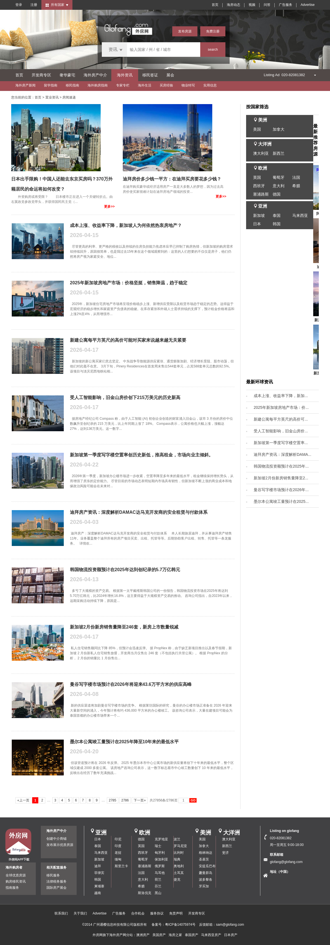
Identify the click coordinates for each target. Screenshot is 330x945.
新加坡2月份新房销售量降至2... (281, 478)
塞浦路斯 (261, 194)
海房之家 (175, 935)
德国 (276, 194)
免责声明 (176, 913)
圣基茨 (204, 859)
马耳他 (160, 873)
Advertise (308, 5)
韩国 (276, 224)
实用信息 (210, 85)
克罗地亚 (161, 839)
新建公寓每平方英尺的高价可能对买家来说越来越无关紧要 (128, 340)
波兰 (177, 839)
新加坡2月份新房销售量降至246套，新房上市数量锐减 (124, 627)
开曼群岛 (205, 873)
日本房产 (230, 935)
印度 (118, 846)
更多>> (109, 206)
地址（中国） (280, 872)
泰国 (276, 215)
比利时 (179, 853)
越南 (97, 893)
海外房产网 (117, 935)
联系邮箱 (276, 855)
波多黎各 (205, 879)
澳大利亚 (261, 153)
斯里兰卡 (121, 866)
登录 (18, 5)
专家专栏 (122, 85)
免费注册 (213, 31)
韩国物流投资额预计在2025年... (281, 466)
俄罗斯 (160, 866)
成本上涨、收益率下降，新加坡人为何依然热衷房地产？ (126, 225)
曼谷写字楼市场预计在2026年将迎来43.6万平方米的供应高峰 (131, 684)
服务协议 (157, 913)
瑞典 (177, 859)
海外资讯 (125, 75)
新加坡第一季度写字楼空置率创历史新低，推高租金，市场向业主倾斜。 (141, 454)
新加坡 (259, 215)
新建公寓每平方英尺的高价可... (281, 419)
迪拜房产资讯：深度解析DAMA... (282, 454)
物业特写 (188, 85)
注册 (33, 5)
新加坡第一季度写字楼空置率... (281, 442)
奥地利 (179, 866)
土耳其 (179, 873)
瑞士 (158, 846)
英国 (257, 177)
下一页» (140, 800)
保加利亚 (161, 859)
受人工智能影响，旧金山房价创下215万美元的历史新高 (125, 397)
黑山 (158, 893)
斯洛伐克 (144, 893)
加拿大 (278, 129)
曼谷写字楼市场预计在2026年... (281, 489)
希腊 (296, 186)
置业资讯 (52, 97)
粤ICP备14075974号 (180, 925)
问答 (267, 5)
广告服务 (285, 5)
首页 (215, 5)
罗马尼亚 (180, 846)
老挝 (118, 853)
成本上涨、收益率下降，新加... (281, 395)
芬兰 (158, 886)
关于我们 (80, 913)
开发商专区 (41, 75)
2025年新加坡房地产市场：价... (281, 407)
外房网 (98, 935)
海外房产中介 (95, 75)
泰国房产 (191, 935)
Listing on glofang (284, 831)
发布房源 (185, 31)
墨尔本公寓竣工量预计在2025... (281, 501)
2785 (112, 800)
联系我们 (61, 913)
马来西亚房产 (211, 935)
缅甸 (118, 859)
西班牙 (259, 186)
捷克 (177, 879)
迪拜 (97, 866)
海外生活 (144, 85)
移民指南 (72, 85)
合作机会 (138, 913)
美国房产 (159, 935)
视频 (252, 5)
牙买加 (204, 886)
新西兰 (278, 153)
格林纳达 (205, 853)
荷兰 (158, 879)
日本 (257, 224)
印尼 (118, 839)
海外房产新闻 (25, 85)
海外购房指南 (98, 85)
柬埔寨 (99, 886)
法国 (296, 177)
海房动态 (233, 5)
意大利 (278, 186)
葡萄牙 (278, 177)
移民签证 (150, 75)
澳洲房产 (143, 935)
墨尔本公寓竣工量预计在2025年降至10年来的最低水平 (124, 741)
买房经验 (166, 85)
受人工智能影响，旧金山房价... (281, 431)
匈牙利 (160, 853)
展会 (170, 75)
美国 (257, 129)
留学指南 (50, 85)
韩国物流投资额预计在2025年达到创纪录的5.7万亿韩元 (125, 569)
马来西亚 (300, 215)
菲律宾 (99, 873)
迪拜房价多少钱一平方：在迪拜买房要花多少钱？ (172, 179)
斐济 (225, 853)
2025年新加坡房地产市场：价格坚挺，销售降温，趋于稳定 (128, 282)
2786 (124, 800)
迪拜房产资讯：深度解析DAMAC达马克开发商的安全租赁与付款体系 (139, 512)
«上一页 (23, 800)
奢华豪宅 (67, 75)
